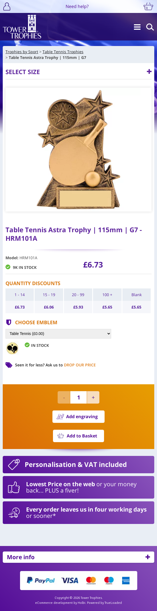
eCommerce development (54, 603)
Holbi (81, 603)
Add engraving (82, 416)
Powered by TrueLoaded (104, 603)
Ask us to (71, 364)
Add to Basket (82, 436)
